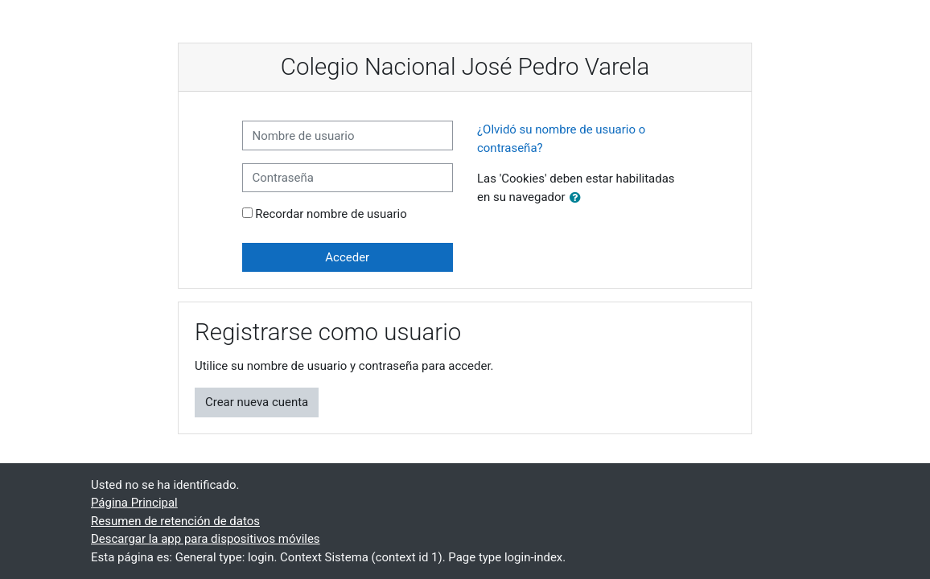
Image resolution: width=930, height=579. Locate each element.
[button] (578, 197)
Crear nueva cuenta (256, 402)
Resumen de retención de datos (175, 521)
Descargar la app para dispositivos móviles (205, 539)
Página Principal (134, 502)
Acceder (347, 257)
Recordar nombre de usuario (330, 214)
